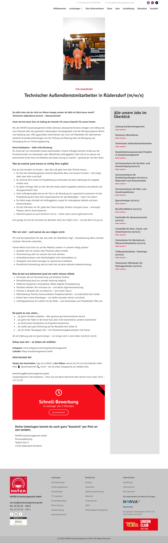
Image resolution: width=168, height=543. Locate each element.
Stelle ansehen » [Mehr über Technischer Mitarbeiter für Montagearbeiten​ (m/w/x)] (121, 269)
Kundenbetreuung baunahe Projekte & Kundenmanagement (133, 153)
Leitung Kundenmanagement (130, 126)
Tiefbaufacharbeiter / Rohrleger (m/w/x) (131, 253)
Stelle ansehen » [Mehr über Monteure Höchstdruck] (121, 138)
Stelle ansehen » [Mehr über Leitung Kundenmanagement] (121, 130)
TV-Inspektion (57, 496)
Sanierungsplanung (59, 487)
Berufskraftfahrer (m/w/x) (128, 208)
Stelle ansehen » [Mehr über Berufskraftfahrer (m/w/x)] (121, 212)
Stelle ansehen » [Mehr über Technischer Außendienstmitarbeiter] (121, 146)
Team (109, 8)
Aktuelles (142, 8)
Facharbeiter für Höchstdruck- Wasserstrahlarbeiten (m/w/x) (130, 242)
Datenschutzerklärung (94, 491)
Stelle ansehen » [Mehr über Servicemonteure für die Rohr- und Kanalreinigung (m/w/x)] (121, 169)
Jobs (117, 8)
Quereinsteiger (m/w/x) (127, 200)
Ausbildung (128, 8)
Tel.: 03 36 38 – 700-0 (20, 506)
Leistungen (76, 8)
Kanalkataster (57, 491)
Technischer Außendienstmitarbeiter (133, 143)
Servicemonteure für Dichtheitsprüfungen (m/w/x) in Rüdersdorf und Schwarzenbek (131, 177)
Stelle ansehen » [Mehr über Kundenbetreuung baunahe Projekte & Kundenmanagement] (121, 158)
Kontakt (154, 8)
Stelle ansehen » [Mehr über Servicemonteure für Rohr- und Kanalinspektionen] (121, 195)
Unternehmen (91, 500)
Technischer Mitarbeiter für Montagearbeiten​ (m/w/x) (129, 264)
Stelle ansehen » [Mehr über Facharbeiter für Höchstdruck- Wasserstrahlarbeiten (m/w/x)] (121, 246)
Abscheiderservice (58, 514)
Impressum (89, 487)
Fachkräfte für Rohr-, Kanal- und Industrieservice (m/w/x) (131, 230)
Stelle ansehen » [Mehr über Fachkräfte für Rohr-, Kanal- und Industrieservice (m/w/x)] (121, 235)
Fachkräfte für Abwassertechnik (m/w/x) (131, 219)
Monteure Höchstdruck (126, 134)
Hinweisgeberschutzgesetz (96, 510)
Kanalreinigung (57, 510)
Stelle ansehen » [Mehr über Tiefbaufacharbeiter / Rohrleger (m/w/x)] (121, 258)
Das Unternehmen (95, 8)
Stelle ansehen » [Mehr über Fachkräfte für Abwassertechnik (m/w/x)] (121, 223)
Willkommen (59, 8)
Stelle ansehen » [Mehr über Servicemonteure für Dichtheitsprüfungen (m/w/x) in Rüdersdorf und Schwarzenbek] (121, 184)
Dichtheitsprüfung (59, 500)
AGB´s (87, 505)
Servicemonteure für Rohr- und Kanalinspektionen (130, 190)
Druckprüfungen (58, 482)
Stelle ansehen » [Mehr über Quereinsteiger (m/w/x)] (121, 204)
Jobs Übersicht (129, 491)
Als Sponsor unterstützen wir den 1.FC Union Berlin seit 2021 (139, 512)
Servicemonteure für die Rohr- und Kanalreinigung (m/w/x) (132, 165)
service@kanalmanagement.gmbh (26, 502)
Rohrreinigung (57, 505)
